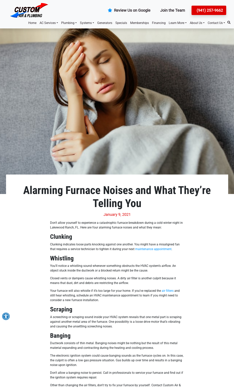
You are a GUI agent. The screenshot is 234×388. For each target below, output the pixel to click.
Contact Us (215, 23)
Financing (159, 23)
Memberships (139, 23)
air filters (168, 291)
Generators (104, 23)
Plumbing (67, 23)
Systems (86, 23)
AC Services (48, 23)
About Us (196, 23)
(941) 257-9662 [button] (209, 10)
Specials (121, 23)
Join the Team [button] (172, 10)
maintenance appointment (153, 249)
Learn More (176, 23)
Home (32, 23)
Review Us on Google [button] (129, 10)
